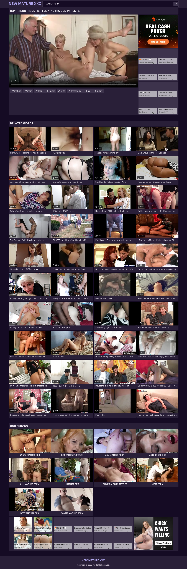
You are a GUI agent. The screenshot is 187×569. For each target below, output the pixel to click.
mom (29, 91)
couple (51, 91)
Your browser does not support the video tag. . (73, 50)
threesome (76, 91)
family (99, 91)
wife (63, 91)
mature (17, 91)
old (89, 91)
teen (40, 91)
